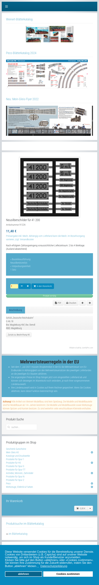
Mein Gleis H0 (12, 452)
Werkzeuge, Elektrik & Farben (19, 487)
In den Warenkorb (43, 286)
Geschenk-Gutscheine (16, 449)
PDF (58, 303)
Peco (8, 483)
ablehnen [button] (23, 574)
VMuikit (72, 348)
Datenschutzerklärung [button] (53, 566)
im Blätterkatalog (18, 533)
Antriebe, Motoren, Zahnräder (19, 473)
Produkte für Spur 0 (15, 466)
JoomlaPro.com (87, 348)
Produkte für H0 (13, 462)
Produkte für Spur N (15, 476)
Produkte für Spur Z (15, 480)
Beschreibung (15, 310)
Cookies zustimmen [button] (68, 574)
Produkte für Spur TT (15, 469)
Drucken (71, 303)
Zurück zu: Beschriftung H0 (19, 335)
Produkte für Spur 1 (15, 459)
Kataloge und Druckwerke (18, 455)
